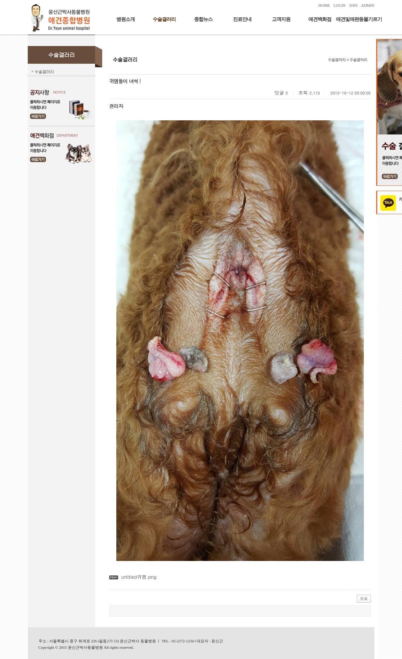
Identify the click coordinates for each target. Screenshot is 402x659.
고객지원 (281, 19)
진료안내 (242, 19)
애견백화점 (319, 19)
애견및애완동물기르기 (359, 19)
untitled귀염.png (138, 576)
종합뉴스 (203, 19)
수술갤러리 (164, 19)
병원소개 (125, 19)
